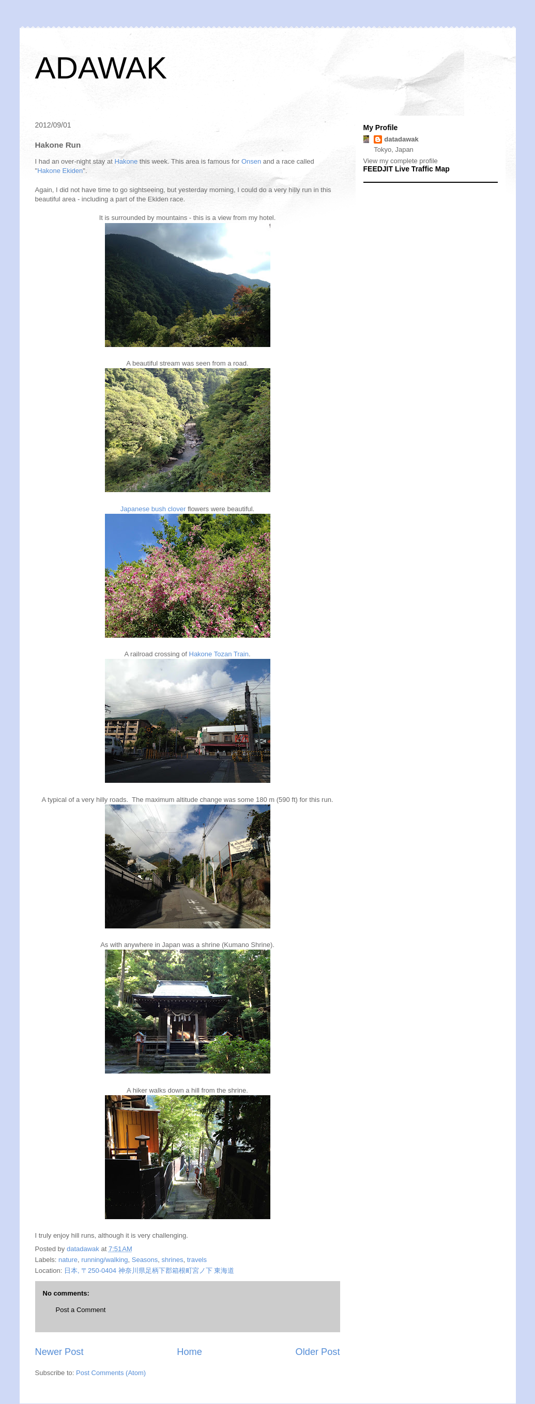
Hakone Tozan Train (219, 654)
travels (197, 1260)
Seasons (145, 1260)
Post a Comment (81, 1310)
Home (189, 1352)
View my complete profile (400, 161)
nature (68, 1260)
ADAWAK (101, 68)
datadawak (401, 139)
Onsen (251, 161)
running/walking (104, 1260)
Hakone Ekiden (60, 171)
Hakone (125, 161)
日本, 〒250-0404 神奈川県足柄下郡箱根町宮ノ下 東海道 (149, 1270)
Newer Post (59, 1352)
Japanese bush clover (153, 509)
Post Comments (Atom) (111, 1373)
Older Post (318, 1352)
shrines (173, 1260)
